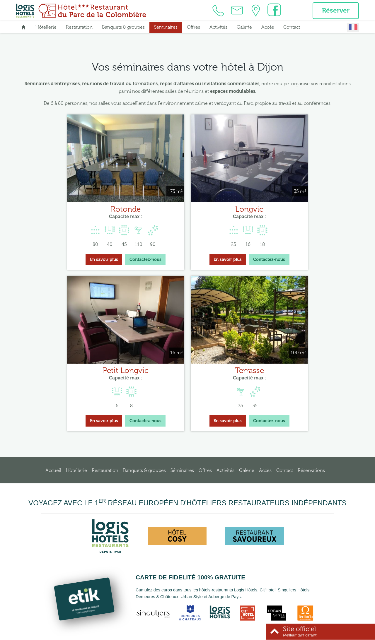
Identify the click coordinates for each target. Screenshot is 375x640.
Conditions (216, 634)
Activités (218, 28)
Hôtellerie (46, 28)
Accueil (53, 455)
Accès (267, 28)
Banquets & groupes (123, 28)
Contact (291, 28)
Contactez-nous (94, 252)
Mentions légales (190, 634)
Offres (193, 28)
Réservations (311, 455)
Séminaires (166, 28)
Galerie (244, 28)
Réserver (334, 11)
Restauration (79, 28)
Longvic (187, 202)
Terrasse (187, 355)
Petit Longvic (301, 202)
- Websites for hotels (253, 634)
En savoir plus (52, 252)
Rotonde (74, 202)
